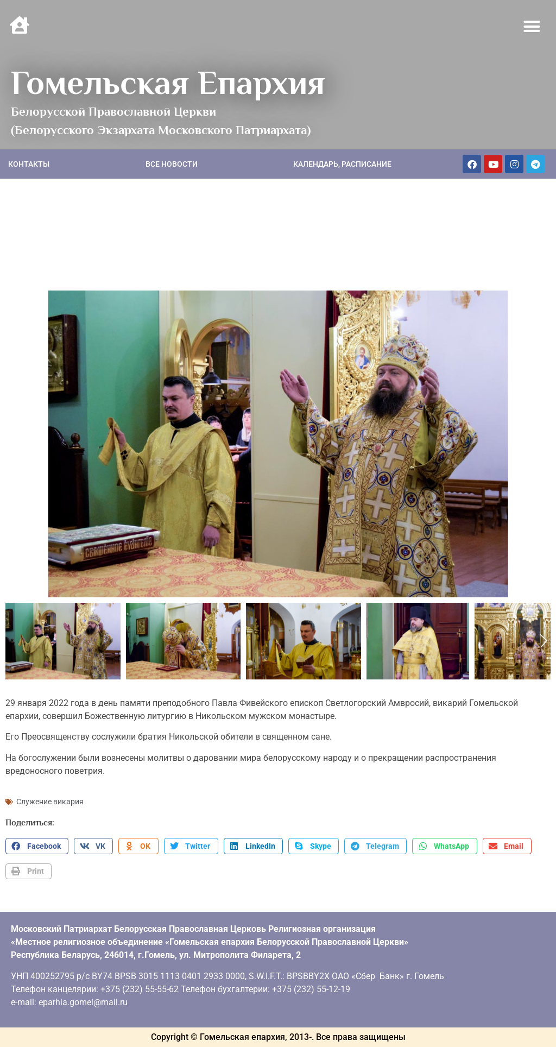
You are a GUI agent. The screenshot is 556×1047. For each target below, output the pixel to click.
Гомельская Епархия (168, 83)
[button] (532, 26)
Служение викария (50, 801)
